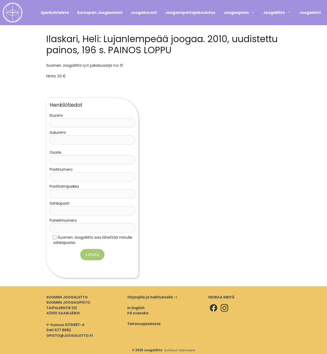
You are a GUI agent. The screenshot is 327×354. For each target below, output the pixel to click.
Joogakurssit (144, 12)
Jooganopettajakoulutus (190, 12)
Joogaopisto (241, 12)
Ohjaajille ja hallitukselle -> (152, 297)
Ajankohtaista (55, 12)
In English (136, 307)
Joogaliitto (279, 12)
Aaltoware (187, 350)
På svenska (137, 313)
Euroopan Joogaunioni (99, 12)
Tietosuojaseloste (144, 323)
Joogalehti (310, 12)
